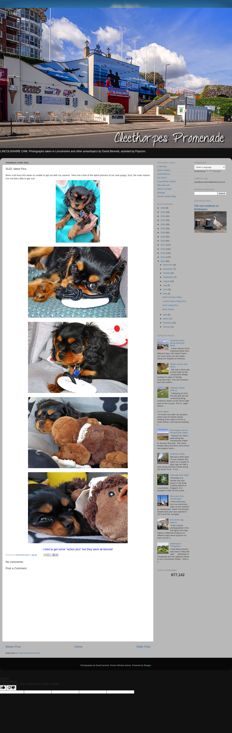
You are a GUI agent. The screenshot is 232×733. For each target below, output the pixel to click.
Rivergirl (161, 192)
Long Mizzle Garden (166, 181)
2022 (163, 224)
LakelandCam (163, 174)
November (168, 269)
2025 (163, 212)
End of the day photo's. (177, 521)
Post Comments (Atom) (29, 653)
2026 (163, 208)
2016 (163, 249)
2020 (163, 232)
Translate (213, 171)
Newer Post (13, 646)
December (168, 265)
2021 (163, 228)
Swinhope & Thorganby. (175, 544)
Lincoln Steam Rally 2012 (174, 301)
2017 (163, 245)
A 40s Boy (162, 166)
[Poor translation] (11, 687)
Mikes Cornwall (164, 189)
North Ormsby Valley (172, 297)
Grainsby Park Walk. (179, 475)
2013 (163, 261)
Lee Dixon (162, 178)
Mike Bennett (163, 185)
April (165, 314)
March (166, 319)
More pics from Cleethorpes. (177, 497)
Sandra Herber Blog (166, 196)
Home (78, 646)
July (165, 285)
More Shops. (169, 309)
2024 (163, 216)
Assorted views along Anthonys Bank (177, 343)
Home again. (163, 411)
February (167, 323)
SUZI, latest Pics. (171, 305)
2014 (163, 257)
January (167, 327)
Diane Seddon (164, 170)
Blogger (147, 665)
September (168, 277)
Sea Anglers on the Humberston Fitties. (179, 431)
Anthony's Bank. (177, 454)
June (165, 289)
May (165, 293)
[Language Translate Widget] (209, 167)
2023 (163, 220)
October (167, 273)
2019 (163, 237)
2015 (163, 253)
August (166, 281)
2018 (163, 241)
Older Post (143, 646)
